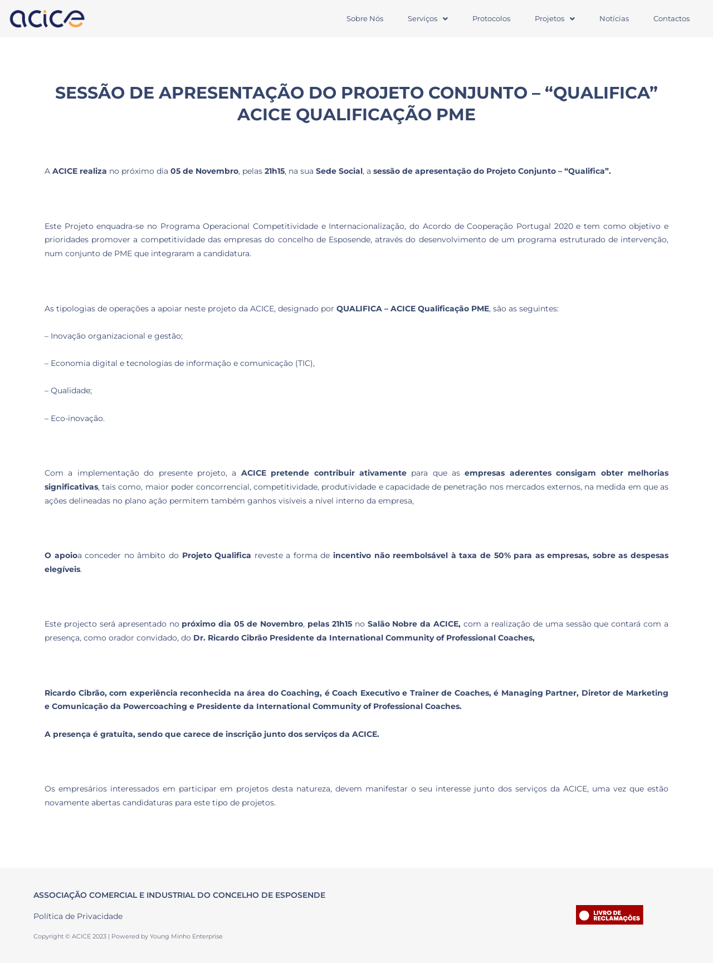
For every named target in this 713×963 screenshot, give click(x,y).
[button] (427, 19)
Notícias (614, 18)
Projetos (555, 18)
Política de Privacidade (78, 916)
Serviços (428, 18)
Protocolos (491, 18)
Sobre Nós (364, 18)
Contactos (671, 18)
